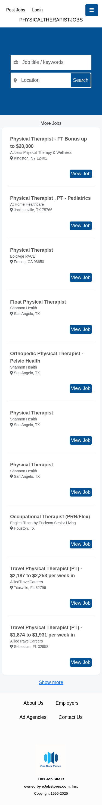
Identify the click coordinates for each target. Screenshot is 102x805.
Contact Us (70, 717)
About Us (33, 703)
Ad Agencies (32, 717)
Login (37, 10)
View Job (81, 173)
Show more (51, 682)
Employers (66, 703)
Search (80, 80)
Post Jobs (15, 10)
